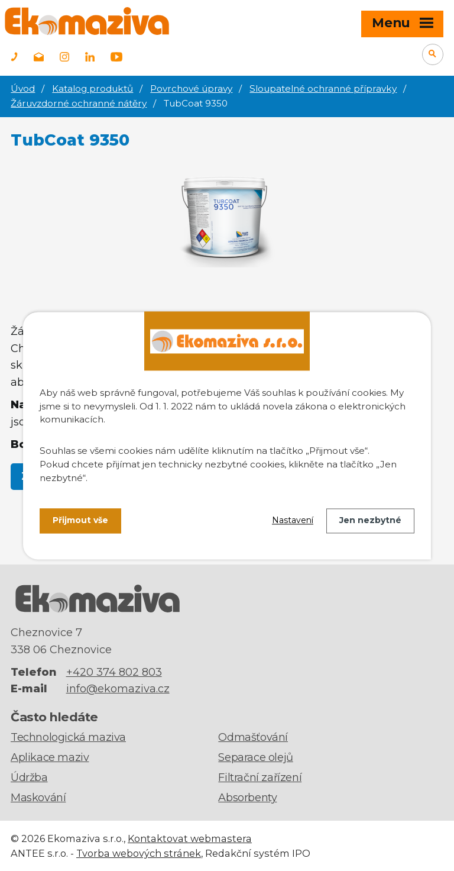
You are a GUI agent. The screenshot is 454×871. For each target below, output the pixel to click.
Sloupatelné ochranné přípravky (323, 88)
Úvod (23, 88)
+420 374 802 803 (114, 672)
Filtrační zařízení (259, 777)
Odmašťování (253, 737)
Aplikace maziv (50, 757)
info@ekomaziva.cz (118, 688)
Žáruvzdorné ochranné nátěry (79, 103)
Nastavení (292, 520)
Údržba (29, 777)
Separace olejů (255, 757)
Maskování (38, 797)
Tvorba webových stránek (138, 853)
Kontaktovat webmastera (190, 838)
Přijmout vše (80, 520)
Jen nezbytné (370, 520)
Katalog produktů (92, 88)
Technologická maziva (68, 737)
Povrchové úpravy (191, 88)
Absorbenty (247, 797)
